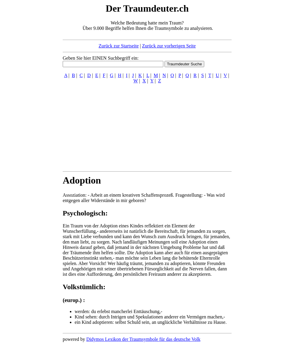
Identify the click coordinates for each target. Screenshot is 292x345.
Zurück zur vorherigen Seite (169, 45)
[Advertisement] (26, 91)
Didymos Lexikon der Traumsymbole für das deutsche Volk (143, 339)
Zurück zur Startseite (119, 45)
